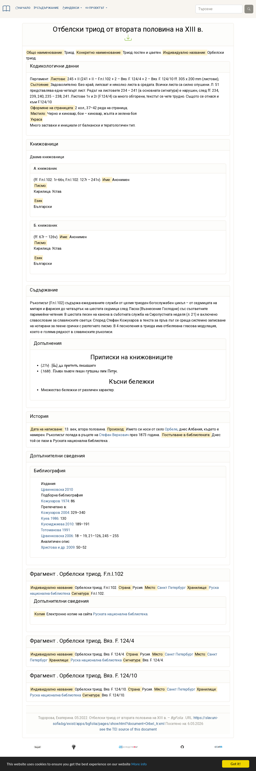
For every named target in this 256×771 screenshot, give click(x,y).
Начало (22, 7)
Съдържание (46, 7)
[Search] (219, 9)
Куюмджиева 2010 (57, 524)
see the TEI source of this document (128, 729)
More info (139, 764)
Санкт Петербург (171, 587)
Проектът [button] (95, 7)
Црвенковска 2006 (57, 536)
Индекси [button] (71, 7)
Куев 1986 (50, 518)
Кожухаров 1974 (55, 501)
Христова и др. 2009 (58, 547)
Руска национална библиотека (96, 660)
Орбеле (171, 429)
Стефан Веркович (114, 435)
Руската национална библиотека (120, 614)
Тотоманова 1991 (55, 530)
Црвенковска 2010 (57, 489)
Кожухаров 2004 (55, 512)
